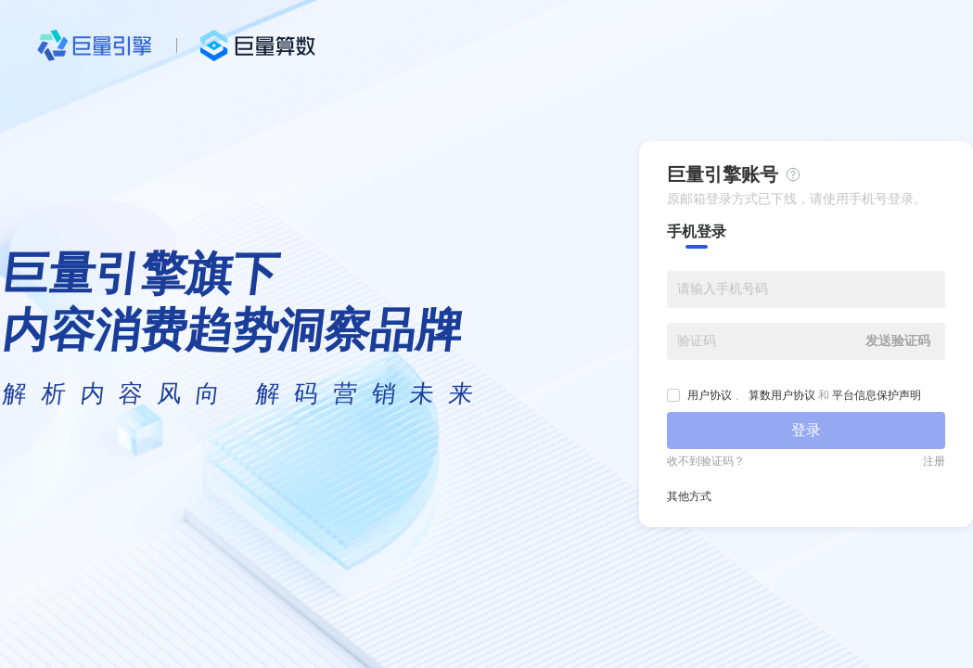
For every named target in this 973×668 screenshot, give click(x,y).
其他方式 (689, 496)
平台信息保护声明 (876, 395)
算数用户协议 (782, 395)
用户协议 (709, 395)
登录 (806, 430)
